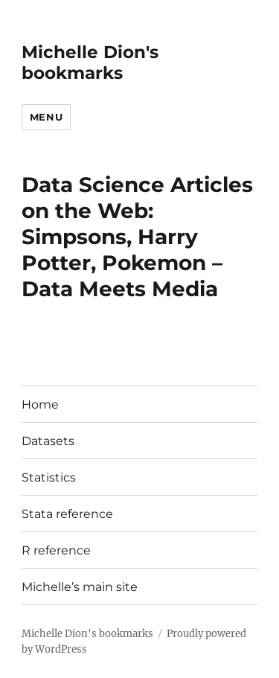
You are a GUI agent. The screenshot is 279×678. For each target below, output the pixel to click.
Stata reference (67, 514)
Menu (46, 117)
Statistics (49, 477)
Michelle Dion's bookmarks (90, 62)
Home (40, 404)
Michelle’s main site (80, 587)
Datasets (48, 441)
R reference (56, 550)
